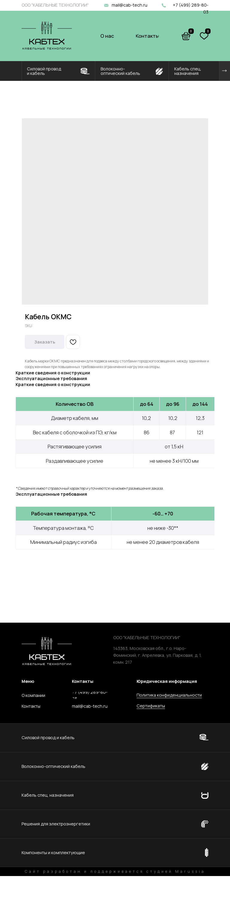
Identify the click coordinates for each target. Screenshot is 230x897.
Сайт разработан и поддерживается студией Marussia (115, 871)
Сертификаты (151, 706)
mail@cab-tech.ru (129, 5)
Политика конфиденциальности (169, 695)
